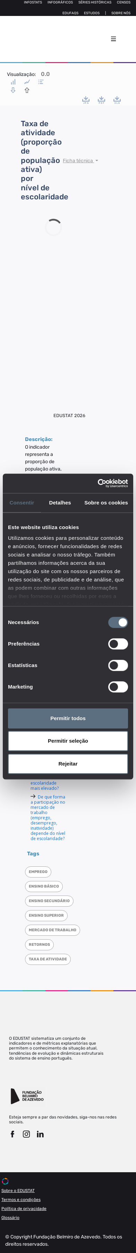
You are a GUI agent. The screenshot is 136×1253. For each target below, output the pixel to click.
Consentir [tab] (22, 502)
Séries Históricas (94, 2)
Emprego (38, 872)
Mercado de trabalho (52, 930)
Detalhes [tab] (60, 502)
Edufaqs (70, 13)
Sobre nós (120, 13)
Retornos (39, 944)
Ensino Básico (44, 886)
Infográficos (60, 2)
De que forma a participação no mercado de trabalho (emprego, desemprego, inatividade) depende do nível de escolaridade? (48, 817)
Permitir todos (68, 718)
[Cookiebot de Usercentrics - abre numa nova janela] (98, 483)
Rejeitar (67, 764)
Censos (123, 2)
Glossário (10, 1217)
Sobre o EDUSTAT (18, 1190)
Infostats (33, 2)
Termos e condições (21, 1199)
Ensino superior (46, 915)
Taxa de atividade (48, 959)
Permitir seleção (68, 741)
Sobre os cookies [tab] (106, 502)
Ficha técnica (78, 161)
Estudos (92, 13)
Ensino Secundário (49, 901)
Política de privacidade (23, 1208)
